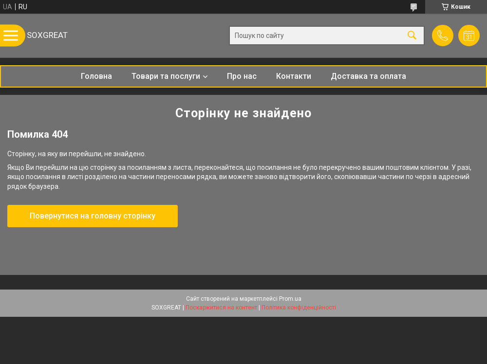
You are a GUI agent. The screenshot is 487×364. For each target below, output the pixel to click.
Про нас (242, 76)
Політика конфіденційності (299, 307)
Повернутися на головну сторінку (92, 215)
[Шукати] (412, 36)
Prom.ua (290, 298)
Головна (96, 76)
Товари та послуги (165, 76)
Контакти (293, 76)
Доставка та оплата (368, 76)
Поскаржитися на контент (221, 307)
